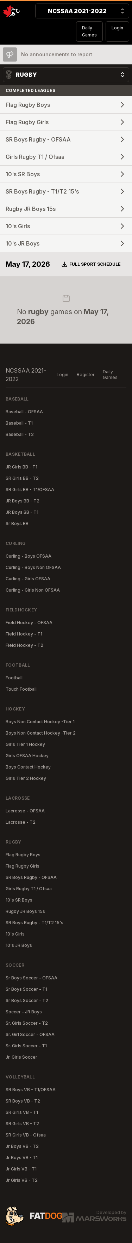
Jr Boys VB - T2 (22, 1146)
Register (85, 374)
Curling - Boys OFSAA (28, 556)
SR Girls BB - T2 (22, 478)
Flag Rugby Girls (22, 866)
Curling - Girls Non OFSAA (33, 590)
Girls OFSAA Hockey (27, 755)
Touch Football (21, 689)
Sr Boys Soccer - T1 (26, 989)
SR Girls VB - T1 (22, 1112)
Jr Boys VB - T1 (22, 1157)
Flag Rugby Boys (23, 854)
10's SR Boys (19, 900)
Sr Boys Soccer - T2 (27, 1000)
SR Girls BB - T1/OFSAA (30, 489)
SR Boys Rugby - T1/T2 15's (34, 922)
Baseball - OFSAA (24, 411)
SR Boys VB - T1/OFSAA (31, 1089)
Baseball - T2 (20, 434)
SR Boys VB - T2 (23, 1101)
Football (14, 677)
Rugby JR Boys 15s (25, 911)
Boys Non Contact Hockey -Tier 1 (40, 721)
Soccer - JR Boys (24, 1011)
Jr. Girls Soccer (21, 1057)
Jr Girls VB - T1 (21, 1169)
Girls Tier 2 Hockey (26, 778)
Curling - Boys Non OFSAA (33, 567)
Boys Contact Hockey (28, 767)
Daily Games (89, 31)
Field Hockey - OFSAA (29, 622)
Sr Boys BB (17, 523)
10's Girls (15, 934)
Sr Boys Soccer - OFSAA (31, 977)
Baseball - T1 (19, 423)
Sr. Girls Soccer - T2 (27, 1023)
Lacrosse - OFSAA (25, 810)
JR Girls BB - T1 (21, 467)
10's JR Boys (19, 945)
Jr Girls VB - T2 (22, 1180)
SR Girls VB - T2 (22, 1123)
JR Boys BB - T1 (22, 512)
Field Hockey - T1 (24, 634)
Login (117, 27)
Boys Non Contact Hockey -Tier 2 (41, 733)
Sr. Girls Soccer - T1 (26, 1045)
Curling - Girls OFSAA (28, 578)
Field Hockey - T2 (24, 645)
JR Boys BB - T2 (22, 500)
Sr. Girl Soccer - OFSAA (30, 1034)
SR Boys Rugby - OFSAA (31, 877)
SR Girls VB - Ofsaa (26, 1135)
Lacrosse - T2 (21, 822)
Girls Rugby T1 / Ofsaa (29, 888)
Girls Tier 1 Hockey (25, 744)
